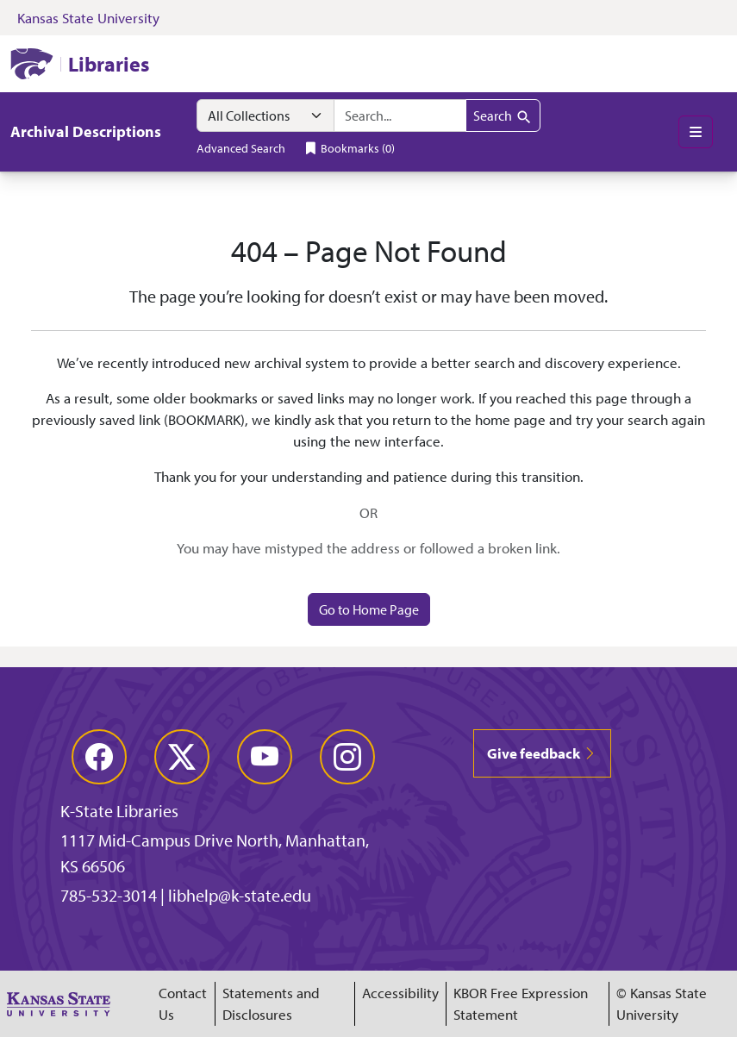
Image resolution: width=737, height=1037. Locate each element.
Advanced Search (241, 148)
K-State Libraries (119, 810)
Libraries (108, 63)
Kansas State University (88, 18)
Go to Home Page (369, 609)
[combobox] (400, 115)
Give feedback (542, 753)
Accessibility (400, 993)
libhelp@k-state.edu (239, 895)
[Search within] (265, 115)
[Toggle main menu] (695, 132)
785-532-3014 (108, 895)
